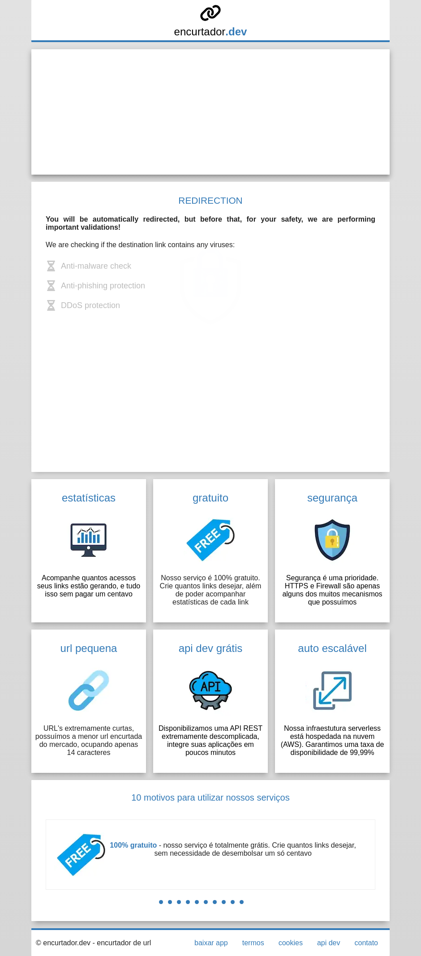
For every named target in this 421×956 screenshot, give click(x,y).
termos (253, 943)
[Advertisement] (210, 112)
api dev (328, 943)
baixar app (211, 943)
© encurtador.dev (63, 943)
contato (366, 943)
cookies (291, 943)
